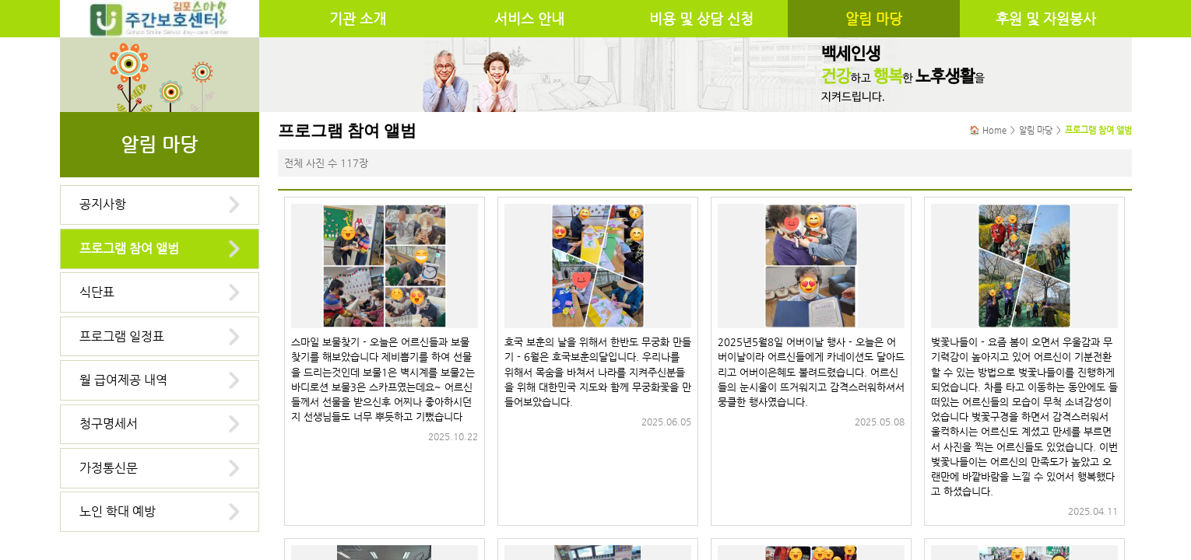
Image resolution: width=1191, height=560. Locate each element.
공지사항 (102, 204)
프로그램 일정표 (121, 336)
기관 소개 (357, 18)
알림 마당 (873, 18)
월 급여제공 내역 (123, 380)
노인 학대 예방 (117, 511)
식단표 (96, 292)
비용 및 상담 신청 (701, 18)
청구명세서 (108, 423)
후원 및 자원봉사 (1046, 18)
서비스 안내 (529, 18)
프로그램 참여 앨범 (129, 248)
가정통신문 (108, 467)
